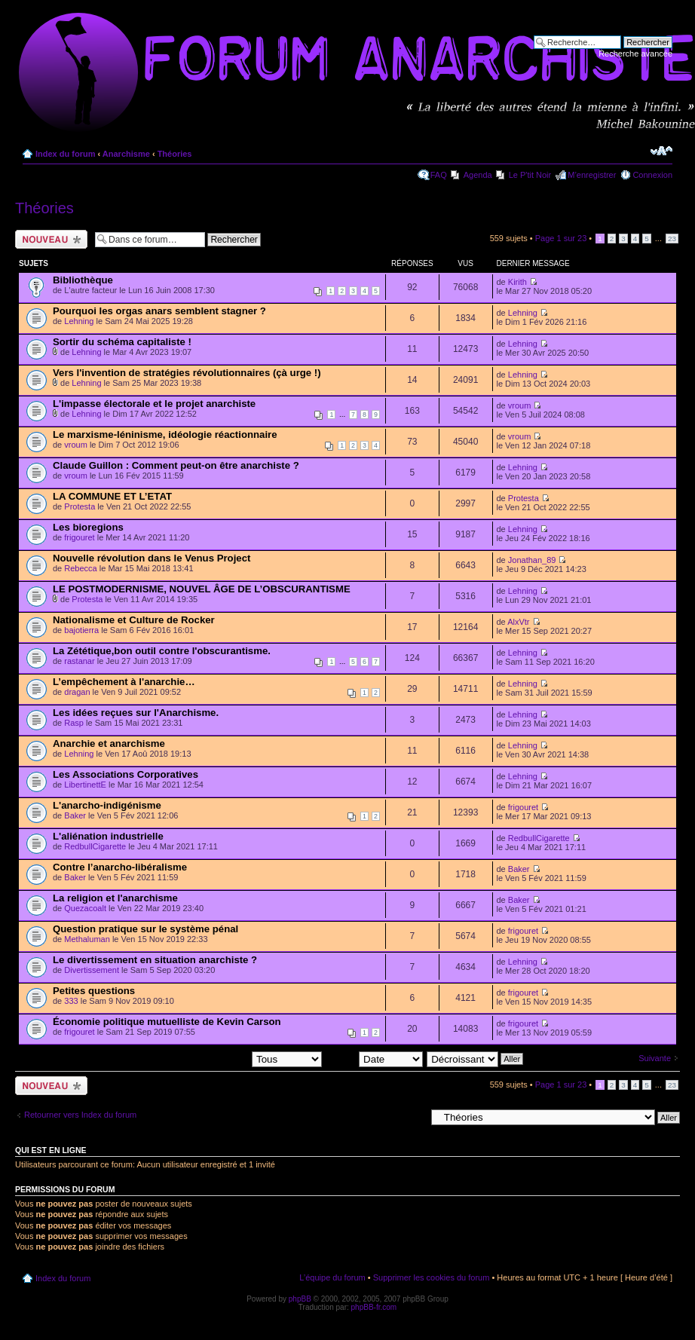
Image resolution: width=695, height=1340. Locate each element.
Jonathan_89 (532, 559)
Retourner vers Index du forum (80, 1114)
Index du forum (65, 153)
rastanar (79, 660)
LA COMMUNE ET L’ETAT (112, 496)
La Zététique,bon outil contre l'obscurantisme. (162, 650)
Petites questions (94, 990)
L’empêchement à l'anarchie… (124, 681)
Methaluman (87, 939)
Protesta (79, 506)
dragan (77, 691)
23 (672, 238)
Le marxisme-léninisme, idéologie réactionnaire (165, 434)
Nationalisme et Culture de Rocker (134, 620)
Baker (75, 815)
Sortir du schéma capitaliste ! (122, 341)
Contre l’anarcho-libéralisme (120, 867)
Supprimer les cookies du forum (431, 1277)
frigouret (79, 537)
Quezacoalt (85, 908)
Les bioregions (88, 527)
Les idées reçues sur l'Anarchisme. (136, 712)
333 (71, 1000)
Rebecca (80, 568)
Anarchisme (126, 153)
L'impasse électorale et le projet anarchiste (154, 403)
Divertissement (91, 969)
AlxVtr (518, 621)
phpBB (300, 1299)
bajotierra (81, 630)
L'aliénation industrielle (108, 836)
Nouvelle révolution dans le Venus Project (151, 558)
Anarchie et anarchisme (109, 743)
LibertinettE (85, 784)
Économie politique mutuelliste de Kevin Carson (167, 1021)
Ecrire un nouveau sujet (51, 239)
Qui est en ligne (51, 1150)
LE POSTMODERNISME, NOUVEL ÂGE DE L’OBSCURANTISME (202, 589)
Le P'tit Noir (530, 174)
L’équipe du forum (332, 1277)
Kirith (517, 281)
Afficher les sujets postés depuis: (225, 1058)
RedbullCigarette (95, 846)
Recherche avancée (635, 53)
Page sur (561, 238)
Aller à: (412, 1116)
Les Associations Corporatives (125, 774)
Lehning (78, 321)
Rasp (74, 722)
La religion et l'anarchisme (115, 898)
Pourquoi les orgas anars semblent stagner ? (159, 311)
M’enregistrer (592, 174)
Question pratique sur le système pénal (145, 929)
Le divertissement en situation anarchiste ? (155, 959)
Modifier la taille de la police (661, 151)
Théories (175, 153)
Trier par (374, 1058)
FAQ (438, 174)
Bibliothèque (83, 280)
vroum (519, 405)
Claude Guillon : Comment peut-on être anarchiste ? (176, 465)
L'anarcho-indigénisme (107, 805)
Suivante (654, 1058)
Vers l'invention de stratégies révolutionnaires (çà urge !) (187, 372)
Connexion (652, 174)
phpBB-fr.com (374, 1307)
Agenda (478, 174)
